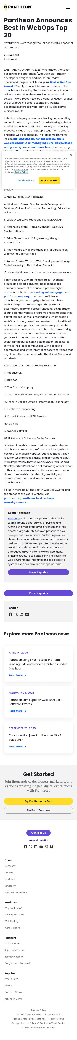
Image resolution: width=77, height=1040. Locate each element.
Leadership (10, 879)
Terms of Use (57, 1018)
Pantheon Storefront (16, 892)
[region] (38, 170)
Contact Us (38, 833)
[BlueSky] (51, 847)
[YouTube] (41, 847)
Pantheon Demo (14, 998)
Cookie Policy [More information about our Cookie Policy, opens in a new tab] (21, 172)
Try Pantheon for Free (38, 801)
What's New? (12, 979)
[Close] (70, 154)
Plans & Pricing (12, 927)
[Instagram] (46, 847)
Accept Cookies (49, 180)
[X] (30, 847)
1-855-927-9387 (38, 840)
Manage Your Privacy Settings (29, 1018)
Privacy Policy (38, 1010)
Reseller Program (14, 956)
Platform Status (13, 992)
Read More (18, 675)
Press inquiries (38, 572)
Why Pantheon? (13, 908)
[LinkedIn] (36, 847)
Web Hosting (11, 921)
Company (10, 866)
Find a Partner (12, 943)
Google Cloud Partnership (18, 963)
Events (8, 985)
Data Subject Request (29, 1014)
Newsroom (10, 885)
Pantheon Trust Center (52, 1023)
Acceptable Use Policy (24, 1023)
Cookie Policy (52, 1014)
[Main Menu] (68, 7)
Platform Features (38, 810)
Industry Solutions (14, 914)
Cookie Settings (26, 180)
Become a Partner (14, 950)
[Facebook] (25, 847)
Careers (9, 872)
